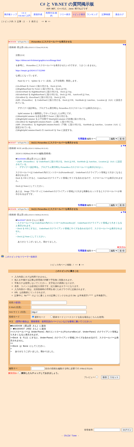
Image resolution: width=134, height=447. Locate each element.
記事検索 (106, 14)
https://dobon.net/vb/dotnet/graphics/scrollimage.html (38, 60)
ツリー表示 (65, 14)
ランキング (92, 14)
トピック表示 (78, 14)
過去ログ (119, 14)
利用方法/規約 (51, 14)
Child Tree (70, 443)
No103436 (21, 159)
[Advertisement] (67, 32)
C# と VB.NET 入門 (24, 14)
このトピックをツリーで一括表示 (19, 256)
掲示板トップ (10, 14)
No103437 (21, 220)
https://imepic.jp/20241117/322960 (30, 70)
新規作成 (38, 14)
